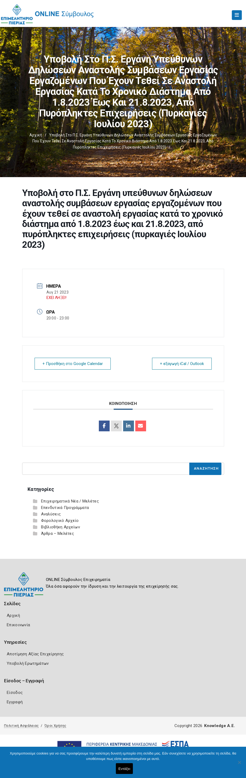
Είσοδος (15, 692)
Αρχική (35, 135)
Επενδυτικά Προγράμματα (65, 507)
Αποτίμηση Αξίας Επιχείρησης (35, 654)
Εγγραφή (15, 702)
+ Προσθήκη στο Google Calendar (72, 363)
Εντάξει (124, 769)
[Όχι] (239, 765)
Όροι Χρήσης (55, 726)
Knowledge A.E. (219, 725)
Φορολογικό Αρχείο (60, 520)
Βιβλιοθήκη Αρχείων (60, 527)
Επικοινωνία (18, 624)
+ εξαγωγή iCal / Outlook (182, 363)
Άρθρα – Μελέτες (57, 533)
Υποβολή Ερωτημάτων (28, 663)
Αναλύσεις (51, 514)
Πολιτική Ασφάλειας (21, 726)
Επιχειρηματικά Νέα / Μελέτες (70, 501)
